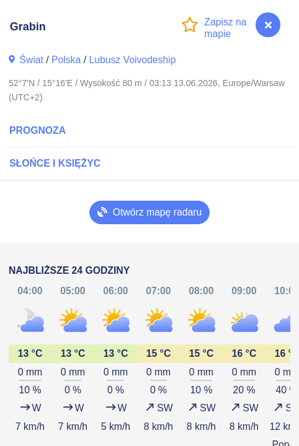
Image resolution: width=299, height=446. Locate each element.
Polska (66, 60)
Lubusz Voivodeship (132, 60)
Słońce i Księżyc (54, 163)
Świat (31, 60)
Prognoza (37, 130)
